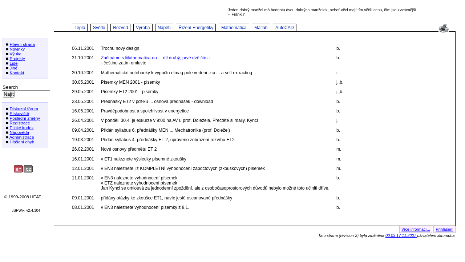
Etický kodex (21, 127)
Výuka (15, 53)
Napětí (164, 27)
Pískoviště (19, 113)
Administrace (21, 137)
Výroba (143, 27)
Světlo (99, 27)
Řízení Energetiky (195, 27)
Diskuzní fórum (23, 108)
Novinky (17, 49)
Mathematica (234, 27)
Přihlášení (444, 229)
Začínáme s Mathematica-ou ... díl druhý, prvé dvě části (155, 57)
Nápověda (19, 132)
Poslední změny (24, 118)
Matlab (261, 27)
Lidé (13, 63)
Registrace (19, 122)
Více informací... (415, 229)
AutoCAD (284, 27)
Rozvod (120, 27)
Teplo (79, 27)
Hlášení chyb (21, 141)
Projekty (17, 58)
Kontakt (16, 72)
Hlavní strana (22, 44)
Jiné (13, 68)
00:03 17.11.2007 (401, 235)
